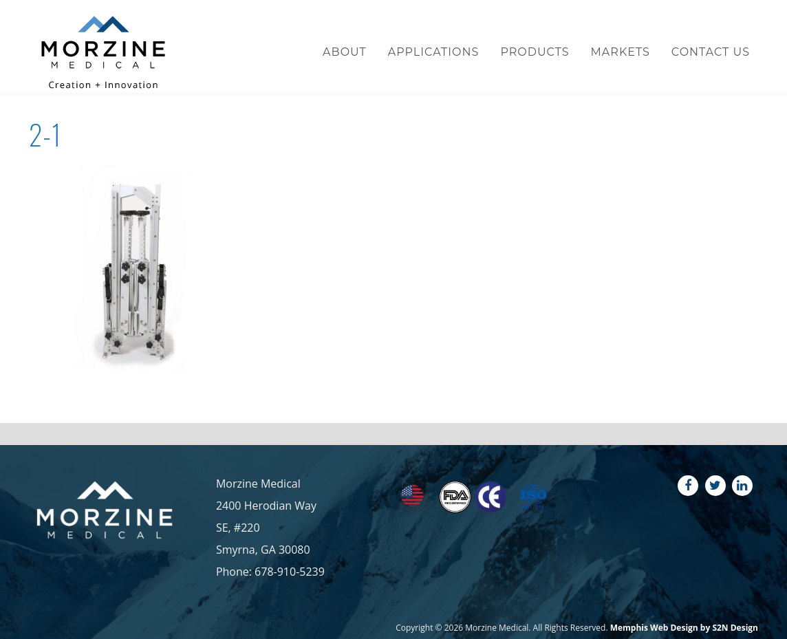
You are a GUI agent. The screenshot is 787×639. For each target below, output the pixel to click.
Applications (433, 51)
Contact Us (710, 51)
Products (534, 51)
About (345, 51)
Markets (620, 51)
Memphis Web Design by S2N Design (684, 627)
